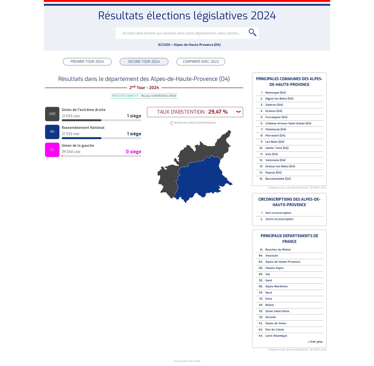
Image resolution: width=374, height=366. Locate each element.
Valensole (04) (275, 160)
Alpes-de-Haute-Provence (282, 262)
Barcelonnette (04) (278, 179)
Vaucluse (271, 255)
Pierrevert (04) (275, 135)
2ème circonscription (279, 219)
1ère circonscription (278, 213)
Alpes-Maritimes (276, 286)
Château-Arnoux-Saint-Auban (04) (288, 123)
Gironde (270, 317)
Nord (268, 292)
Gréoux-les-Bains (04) (280, 166)
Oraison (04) (273, 111)
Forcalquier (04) (276, 117)
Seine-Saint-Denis (277, 311)
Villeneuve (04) (275, 129)
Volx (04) (271, 154)
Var (267, 274)
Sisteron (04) (274, 105)
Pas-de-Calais (274, 329)
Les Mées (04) (274, 142)
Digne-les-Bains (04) (279, 98)
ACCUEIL (164, 45)
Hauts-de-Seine (275, 323)
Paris (268, 299)
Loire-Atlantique (276, 336)
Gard (268, 280)
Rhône (269, 305)
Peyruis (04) (273, 172)
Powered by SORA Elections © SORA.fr (187, 361)
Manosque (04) (275, 92)
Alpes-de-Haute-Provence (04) (197, 45)
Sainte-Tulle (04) (277, 148)
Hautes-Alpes (274, 268)
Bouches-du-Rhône (278, 249)
